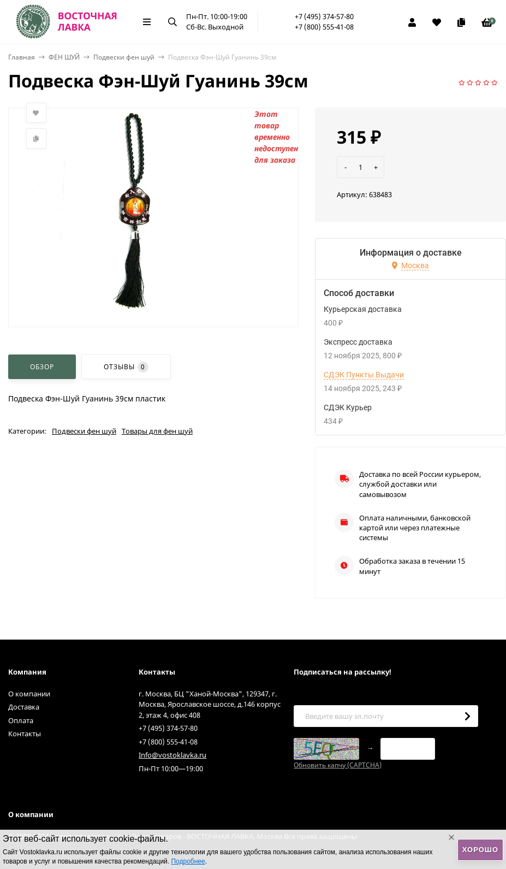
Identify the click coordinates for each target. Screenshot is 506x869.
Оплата (20, 720)
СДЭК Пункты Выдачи (364, 374)
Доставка (23, 707)
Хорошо (480, 850)
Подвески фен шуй (123, 57)
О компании (29, 694)
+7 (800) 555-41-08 (324, 27)
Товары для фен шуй (157, 431)
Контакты (24, 733)
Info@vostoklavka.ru (172, 755)
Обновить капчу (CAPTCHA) (338, 765)
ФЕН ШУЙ (64, 57)
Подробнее (188, 861)
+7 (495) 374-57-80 (324, 16)
